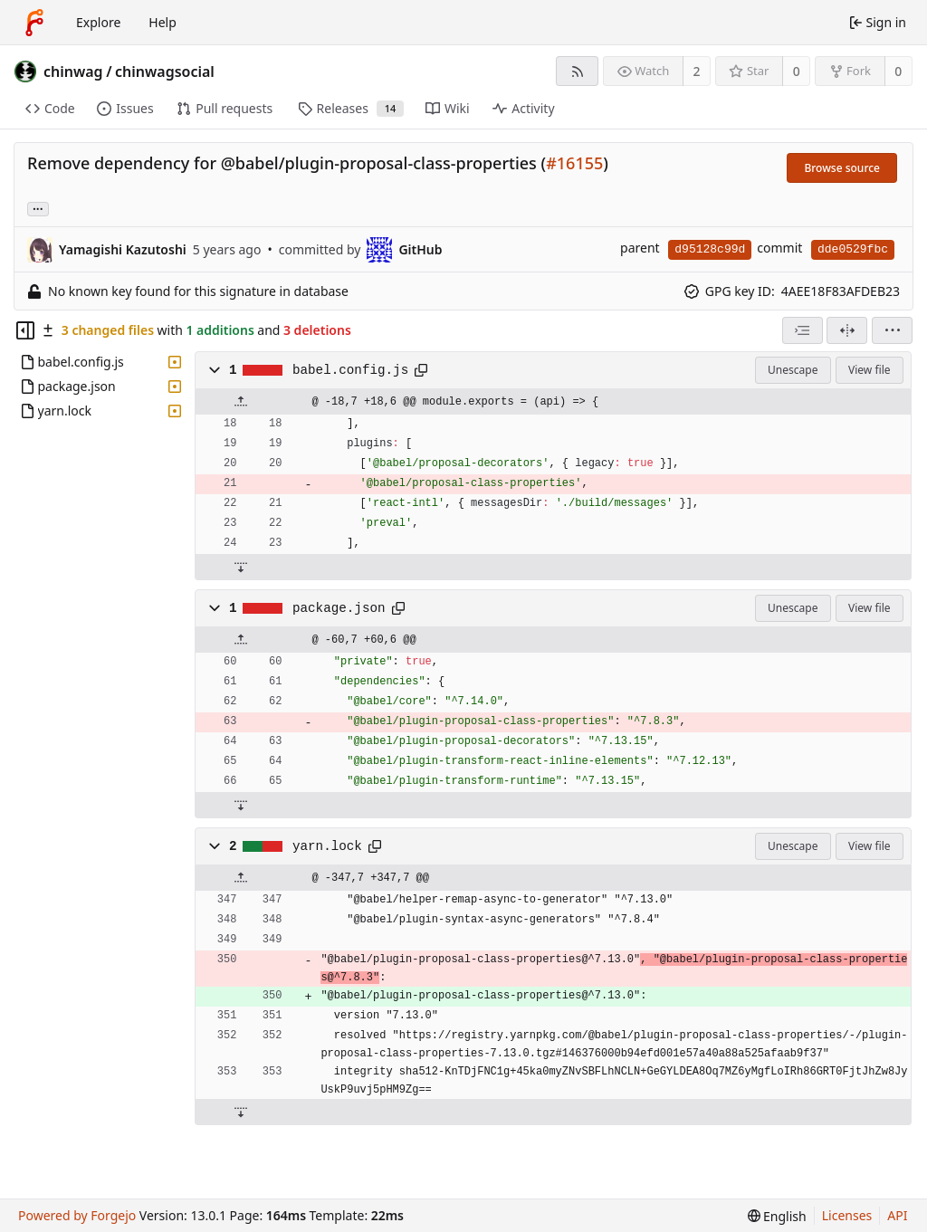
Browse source (842, 168)
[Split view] (847, 330)
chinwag (73, 71)
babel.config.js (350, 370)
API (897, 1215)
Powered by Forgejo (77, 1215)
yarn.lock (327, 846)
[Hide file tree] (25, 330)
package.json (339, 608)
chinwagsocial (165, 71)
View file (869, 369)
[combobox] (802, 330)
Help (162, 22)
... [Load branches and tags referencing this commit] (38, 208)
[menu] (892, 330)
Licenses (847, 1215)
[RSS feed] (577, 71)
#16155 (574, 163)
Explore (98, 22)
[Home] (34, 22)
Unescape (792, 369)
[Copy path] (421, 370)
